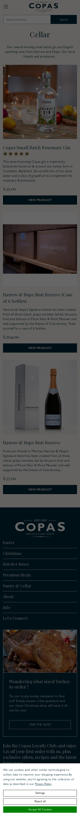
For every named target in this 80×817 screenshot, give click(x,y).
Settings (40, 793)
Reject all (40, 801)
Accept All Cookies (40, 809)
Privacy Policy (43, 784)
